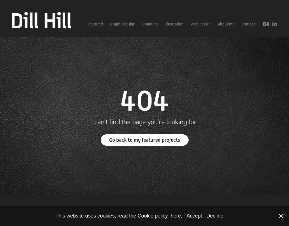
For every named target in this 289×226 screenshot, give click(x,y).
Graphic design (122, 24)
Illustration (174, 24)
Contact (248, 24)
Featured (95, 24)
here (176, 216)
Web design (201, 24)
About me (225, 24)
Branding (150, 24)
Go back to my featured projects (144, 140)
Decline (214, 216)
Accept (194, 216)
